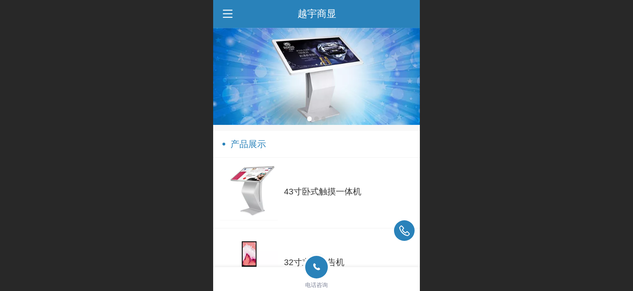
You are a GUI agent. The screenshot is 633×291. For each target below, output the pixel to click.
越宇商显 (317, 13)
